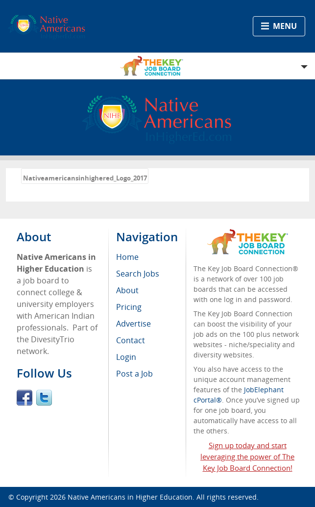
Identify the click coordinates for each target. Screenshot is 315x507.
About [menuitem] (127, 290)
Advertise (133, 323)
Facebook (24, 398)
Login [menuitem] (126, 357)
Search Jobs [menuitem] (137, 273)
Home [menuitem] (127, 257)
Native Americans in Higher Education (130, 497)
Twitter (44, 398)
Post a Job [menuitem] (134, 373)
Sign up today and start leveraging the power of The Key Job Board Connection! (247, 456)
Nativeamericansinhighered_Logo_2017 (85, 178)
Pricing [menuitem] (129, 307)
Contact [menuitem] (130, 340)
